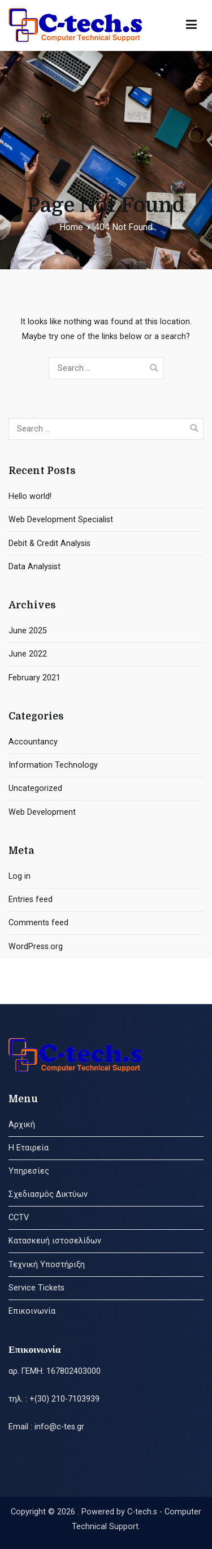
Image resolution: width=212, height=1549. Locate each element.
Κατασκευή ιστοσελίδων (54, 1241)
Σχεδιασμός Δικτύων (48, 1194)
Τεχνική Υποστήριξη (46, 1264)
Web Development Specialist (60, 519)
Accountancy (33, 742)
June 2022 (27, 654)
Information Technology (53, 765)
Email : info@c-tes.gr (46, 1427)
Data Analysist (34, 567)
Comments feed (38, 923)
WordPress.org (35, 946)
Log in (19, 876)
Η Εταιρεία (28, 1148)
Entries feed (30, 899)
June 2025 (27, 631)
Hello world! (29, 496)
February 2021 (34, 678)
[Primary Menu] (191, 25)
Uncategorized (35, 788)
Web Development (42, 812)
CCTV (18, 1217)
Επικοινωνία (31, 1311)
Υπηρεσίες (28, 1171)
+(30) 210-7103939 (64, 1399)
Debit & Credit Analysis (49, 543)
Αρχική (21, 1124)
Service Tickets (36, 1288)
